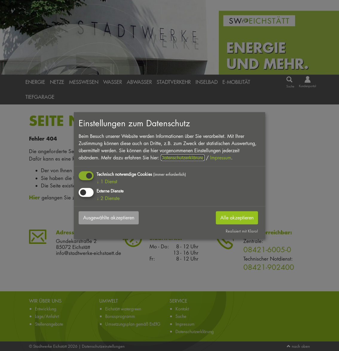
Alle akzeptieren (237, 218)
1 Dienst (107, 181)
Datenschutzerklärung (182, 158)
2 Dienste (108, 198)
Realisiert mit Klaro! (242, 231)
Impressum (220, 158)
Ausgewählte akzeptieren (108, 218)
